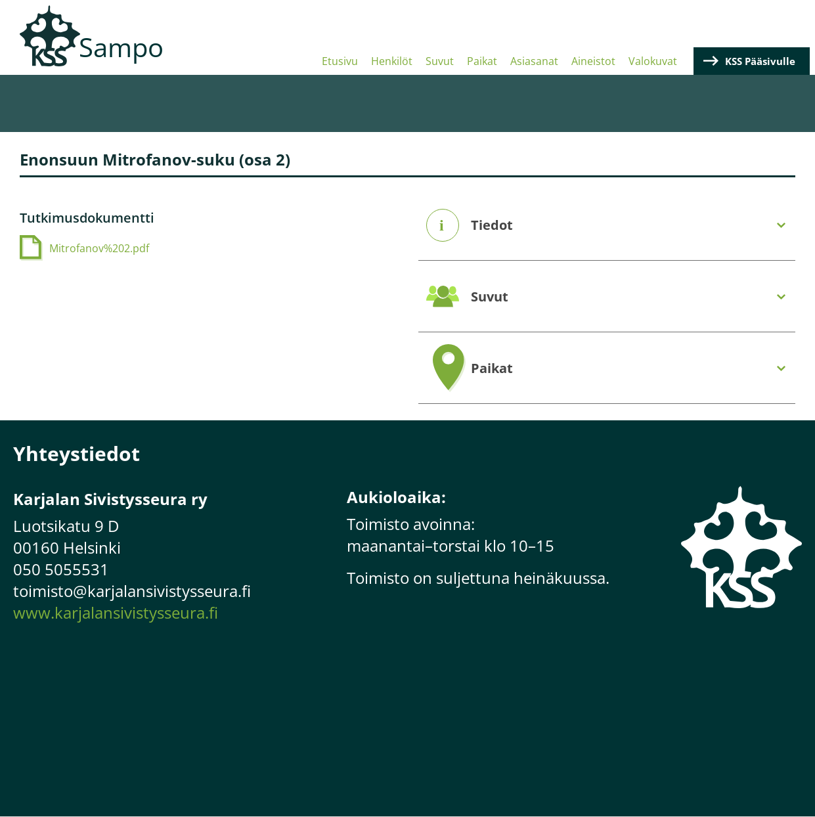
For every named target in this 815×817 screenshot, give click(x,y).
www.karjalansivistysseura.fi (115, 612)
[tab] (607, 225)
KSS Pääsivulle (760, 61)
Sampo (121, 47)
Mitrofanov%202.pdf (99, 248)
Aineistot (593, 61)
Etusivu (340, 61)
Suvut (440, 61)
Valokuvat (652, 61)
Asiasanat (534, 61)
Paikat (482, 61)
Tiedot (492, 225)
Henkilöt (391, 61)
